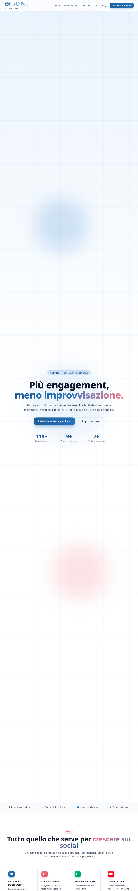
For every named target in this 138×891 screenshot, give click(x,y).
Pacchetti (87, 5)
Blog (104, 5)
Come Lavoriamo (71, 5)
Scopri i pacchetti (91, 421)
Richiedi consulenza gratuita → (54, 421)
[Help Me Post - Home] (16, 5)
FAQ (97, 5)
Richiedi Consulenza (122, 5)
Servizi (57, 5)
